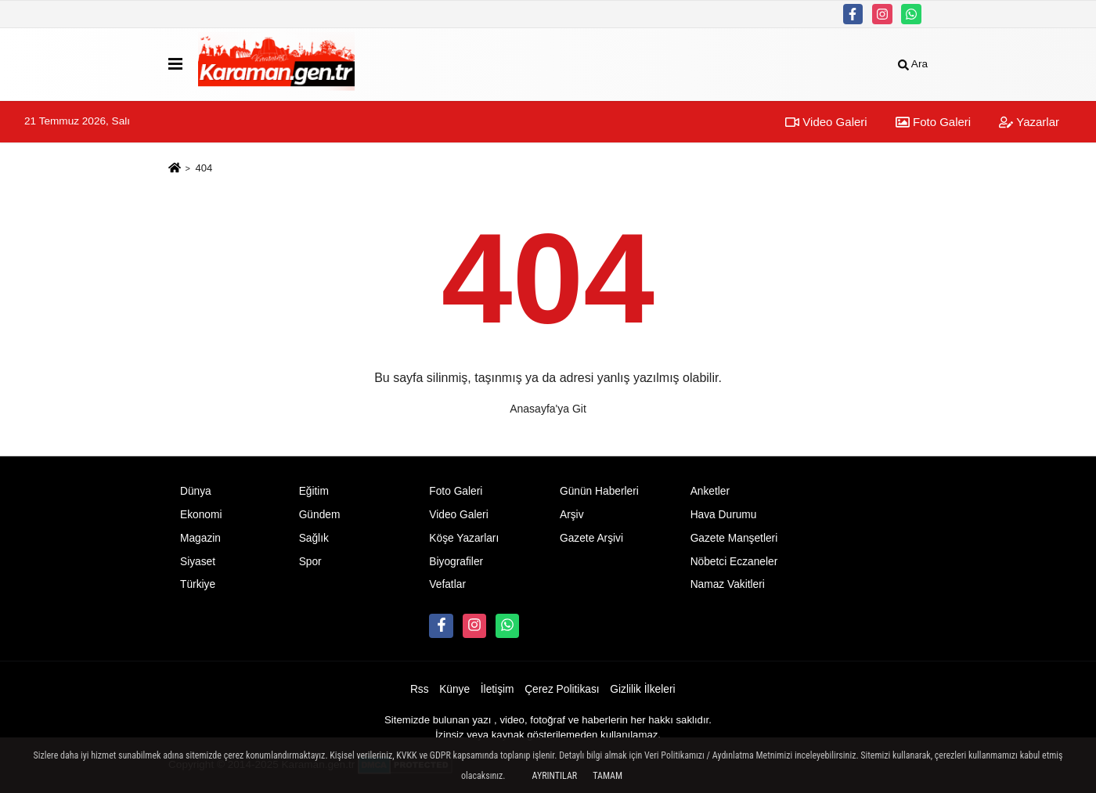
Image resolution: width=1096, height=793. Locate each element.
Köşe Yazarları (464, 538)
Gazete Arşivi (591, 538)
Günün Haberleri (599, 491)
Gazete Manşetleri (734, 538)
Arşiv (572, 515)
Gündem (320, 515)
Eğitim (314, 491)
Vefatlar (447, 584)
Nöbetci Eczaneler (734, 562)
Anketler (710, 491)
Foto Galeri (933, 121)
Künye (454, 689)
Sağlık (314, 538)
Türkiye (197, 584)
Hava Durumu (723, 515)
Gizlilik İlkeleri (642, 689)
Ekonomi (201, 515)
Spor (310, 562)
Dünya (195, 491)
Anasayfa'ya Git (548, 408)
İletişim (497, 689)
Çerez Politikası (562, 689)
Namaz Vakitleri (727, 584)
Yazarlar (1029, 121)
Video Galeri (826, 121)
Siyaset (197, 562)
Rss (419, 689)
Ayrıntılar (555, 775)
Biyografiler (456, 562)
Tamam (607, 775)
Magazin (200, 538)
